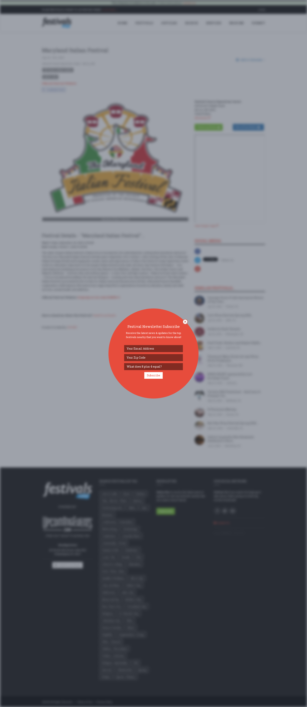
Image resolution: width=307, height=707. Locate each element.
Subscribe (153, 375)
